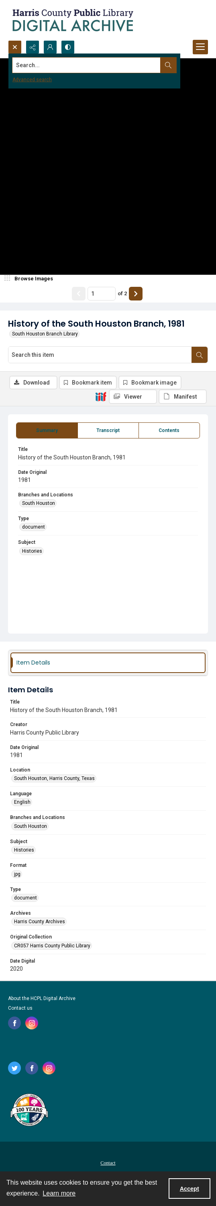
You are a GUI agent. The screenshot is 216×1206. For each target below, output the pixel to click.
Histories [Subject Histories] (32, 551)
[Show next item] (136, 293)
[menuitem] (108, 1162)
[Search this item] (100, 355)
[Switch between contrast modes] (67, 47)
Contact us (20, 1008)
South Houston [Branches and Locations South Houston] (38, 503)
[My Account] (50, 47)
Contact (107, 1163)
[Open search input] (14, 47)
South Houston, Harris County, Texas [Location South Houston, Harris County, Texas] (54, 778)
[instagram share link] (31, 1023)
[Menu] (200, 47)
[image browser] (30, 279)
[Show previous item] (79, 293)
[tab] (46, 430)
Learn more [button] (59, 1193)
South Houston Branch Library (45, 334)
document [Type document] (33, 527)
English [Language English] (22, 802)
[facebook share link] (14, 1023)
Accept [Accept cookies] (189, 1188)
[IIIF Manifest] (183, 396)
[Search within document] (200, 355)
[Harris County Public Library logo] (28, 1111)
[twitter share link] (14, 1068)
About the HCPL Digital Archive (41, 998)
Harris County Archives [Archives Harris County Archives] (39, 921)
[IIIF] (100, 396)
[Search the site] (87, 65)
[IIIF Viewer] (133, 396)
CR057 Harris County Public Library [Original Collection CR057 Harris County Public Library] (52, 946)
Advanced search (32, 79)
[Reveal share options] (32, 47)
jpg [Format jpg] (17, 874)
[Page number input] (102, 293)
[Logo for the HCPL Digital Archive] (72, 20)
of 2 (122, 293)
